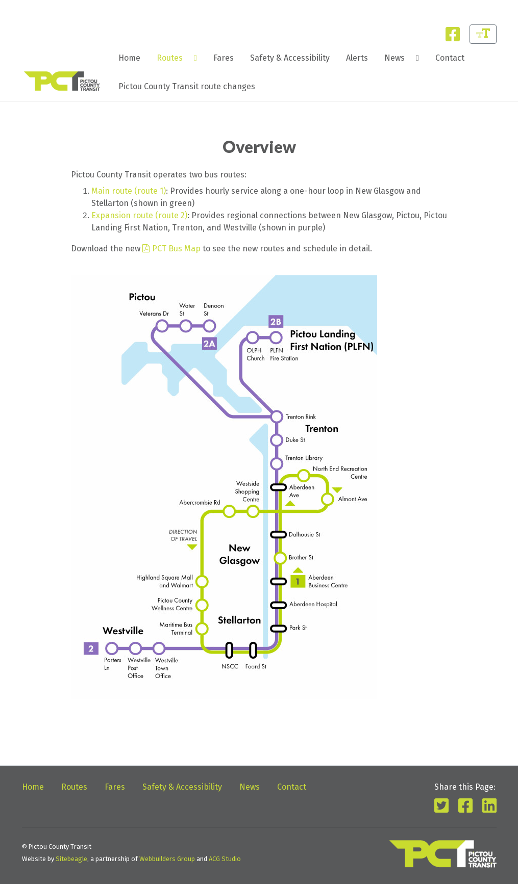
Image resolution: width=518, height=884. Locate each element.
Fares (223, 58)
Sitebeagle (71, 859)
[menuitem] (129, 58)
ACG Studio (225, 859)
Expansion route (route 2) (139, 215)
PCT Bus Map (176, 248)
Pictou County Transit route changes (186, 86)
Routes (170, 58)
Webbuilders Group (167, 859)
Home (129, 58)
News (394, 58)
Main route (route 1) (128, 191)
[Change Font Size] (483, 34)
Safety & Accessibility (290, 58)
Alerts (357, 58)
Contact (449, 58)
